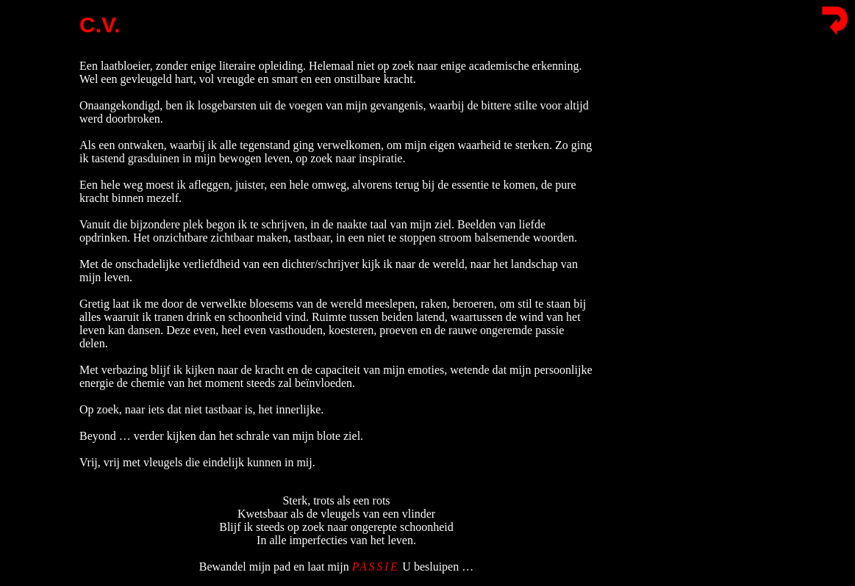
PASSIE (376, 560)
